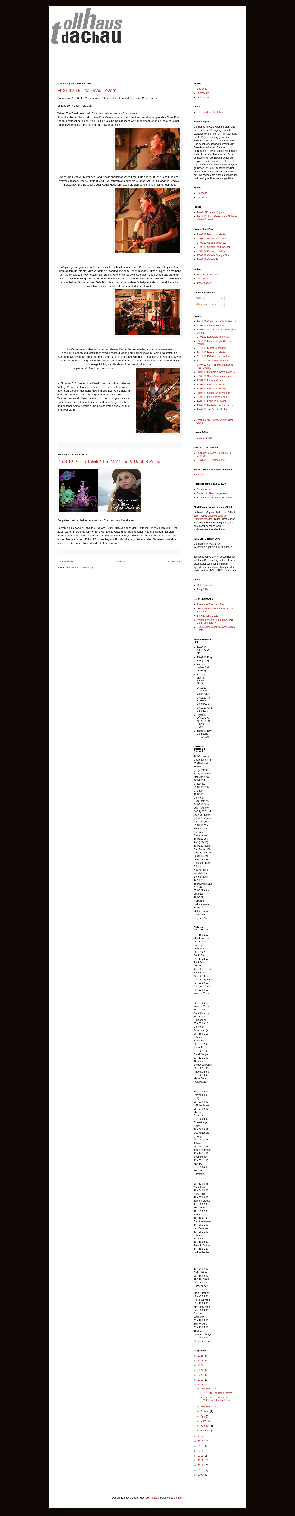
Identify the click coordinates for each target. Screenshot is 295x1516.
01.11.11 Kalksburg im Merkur (213, 356)
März (204, 1421)
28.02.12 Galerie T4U (208, 259)
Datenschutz (204, 97)
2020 (201, 1374)
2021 (201, 1370)
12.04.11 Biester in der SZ (211, 384)
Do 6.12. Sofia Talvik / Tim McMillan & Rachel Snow (108, 461)
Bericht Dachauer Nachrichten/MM (215, 497)
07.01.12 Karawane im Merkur (213, 336)
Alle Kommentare (207, 304)
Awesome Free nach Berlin (211, 604)
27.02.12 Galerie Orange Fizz (213, 255)
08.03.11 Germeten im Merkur (213, 392)
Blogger (178, 1497)
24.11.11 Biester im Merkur (211, 352)
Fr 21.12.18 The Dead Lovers (86, 90)
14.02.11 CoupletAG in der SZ (213, 401)
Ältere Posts (173, 561)
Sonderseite (203, 489)
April (203, 1416)
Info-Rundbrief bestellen (210, 112)
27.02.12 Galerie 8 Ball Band (212, 251)
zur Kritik (198, 474)
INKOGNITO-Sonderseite (211, 460)
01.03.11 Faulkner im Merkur (212, 397)
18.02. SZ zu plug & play (210, 212)
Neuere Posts (65, 561)
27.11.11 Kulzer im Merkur (211, 348)
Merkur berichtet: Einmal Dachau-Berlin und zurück (215, 621)
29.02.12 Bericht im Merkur (211, 234)
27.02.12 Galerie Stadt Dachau (214, 247)
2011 (201, 1465)
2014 (201, 1450)
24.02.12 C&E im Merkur (210, 325)
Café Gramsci (204, 437)
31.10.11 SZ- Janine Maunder (213, 360)
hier (219, 547)
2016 (201, 1441)
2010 (201, 1470)
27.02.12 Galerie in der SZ (211, 242)
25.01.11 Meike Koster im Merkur (215, 405)
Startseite (120, 561)
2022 (201, 1365)
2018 (201, 1384)
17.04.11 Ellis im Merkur (210, 380)
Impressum (203, 93)
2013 (201, 1455)
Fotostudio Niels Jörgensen (212, 493)
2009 (201, 1474)
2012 (201, 1460)
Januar (205, 1430)
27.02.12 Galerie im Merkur (212, 238)
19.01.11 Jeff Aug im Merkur (212, 409)
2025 (201, 1355)
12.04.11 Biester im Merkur (211, 388)
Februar (205, 1425)
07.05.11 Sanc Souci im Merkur (214, 376)
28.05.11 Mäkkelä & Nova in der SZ (216, 372)
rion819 (155, 1497)
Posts (200, 298)
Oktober (205, 1411)
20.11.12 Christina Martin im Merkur (216, 321)
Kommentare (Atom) (82, 567)
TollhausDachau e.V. (208, 274)
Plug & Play (203, 589)
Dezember (207, 1388)
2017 (201, 1436)
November (207, 1406)
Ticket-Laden (204, 283)
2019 (201, 1379)
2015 (201, 1446)
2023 (201, 1360)
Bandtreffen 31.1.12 (207, 615)
